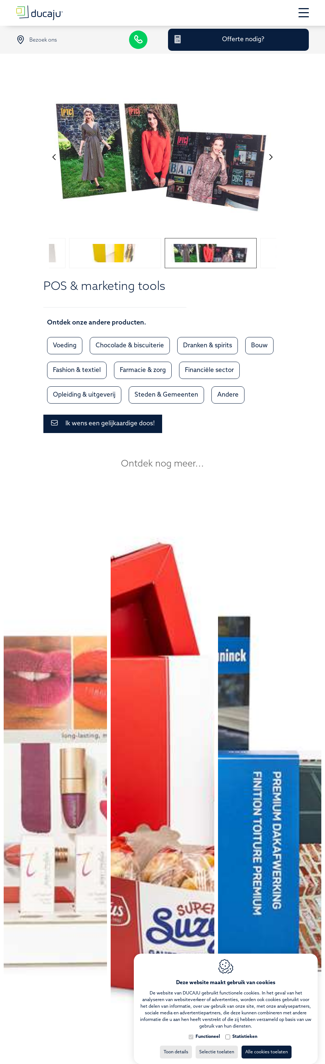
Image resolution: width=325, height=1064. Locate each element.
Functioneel (208, 1029)
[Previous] (54, 156)
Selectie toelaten (216, 1044)
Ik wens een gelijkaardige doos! (110, 424)
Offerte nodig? (243, 39)
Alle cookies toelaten (266, 1044)
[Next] (271, 156)
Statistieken (244, 1029)
